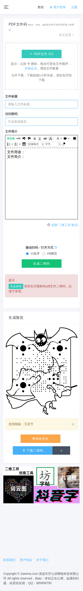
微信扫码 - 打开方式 (41, 247)
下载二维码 (32, 450)
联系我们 (9, 560)
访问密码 (11, 114)
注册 (74, 7)
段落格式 (33, 144)
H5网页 (49, 253)
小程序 (33, 253)
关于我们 (42, 560)
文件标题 (11, 96)
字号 (47, 144)
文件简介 (11, 131)
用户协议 (26, 560)
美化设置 (66, 34)
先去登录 (16, 286)
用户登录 (57, 7)
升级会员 (31, 68)
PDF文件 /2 (41, 54)
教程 (41, 7)
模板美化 (40, 438)
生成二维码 (41, 263)
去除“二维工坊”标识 (64, 225)
